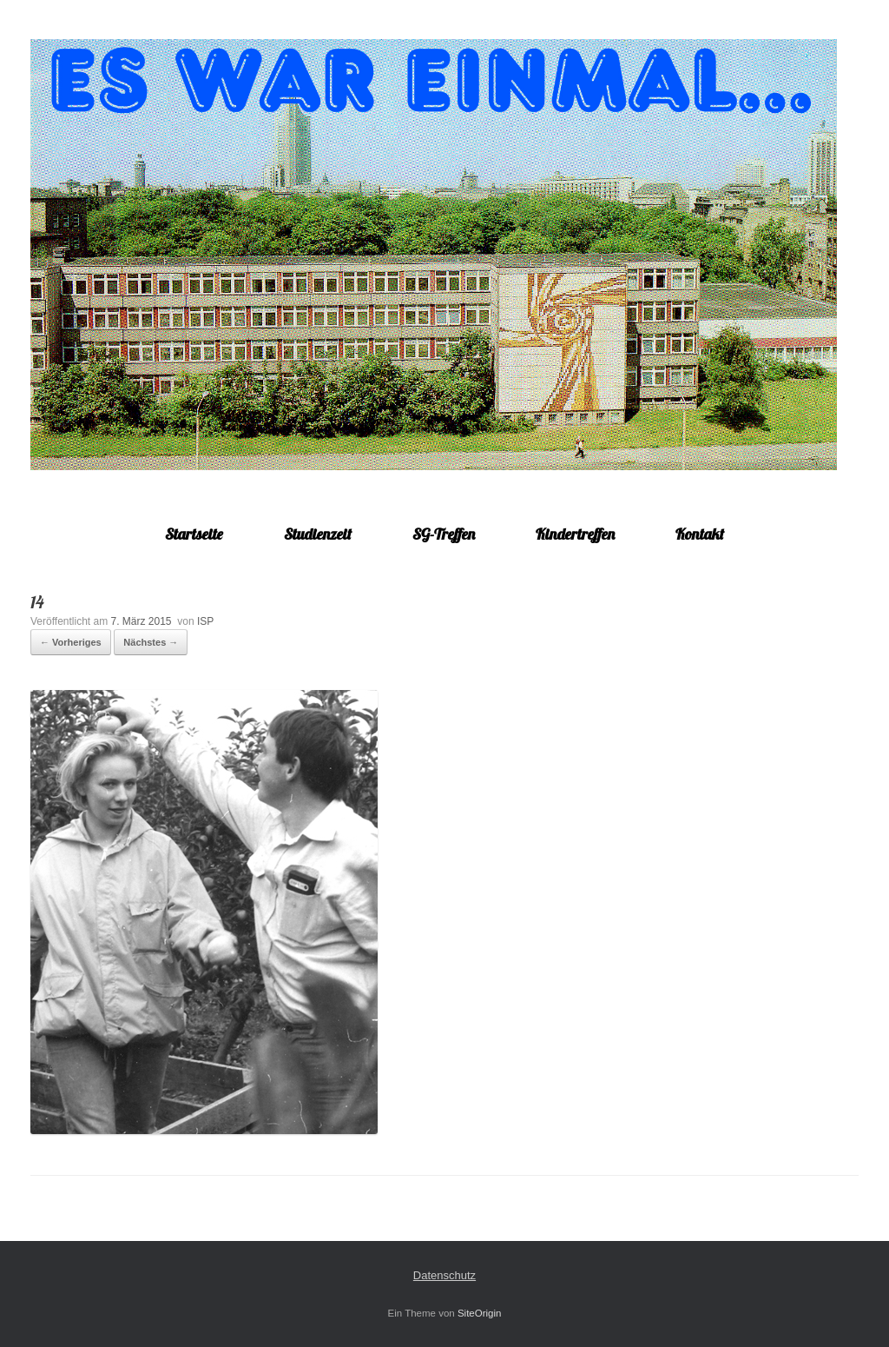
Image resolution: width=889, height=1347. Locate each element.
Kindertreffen (575, 534)
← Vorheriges (71, 642)
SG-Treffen (443, 534)
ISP (205, 621)
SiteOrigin (480, 1313)
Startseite (194, 534)
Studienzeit (318, 534)
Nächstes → (150, 642)
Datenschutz (444, 1275)
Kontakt (699, 534)
